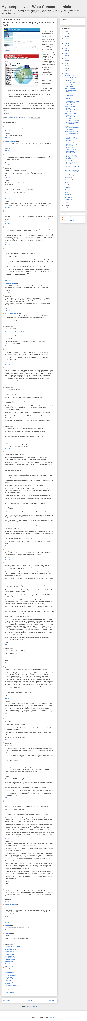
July (66, 185)
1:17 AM (7, 645)
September (68, 180)
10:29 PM (7, 345)
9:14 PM (7, 310)
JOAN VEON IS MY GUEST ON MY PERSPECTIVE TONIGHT (70, 116)
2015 (65, 56)
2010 (65, 68)
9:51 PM (7, 963)
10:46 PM (7, 384)
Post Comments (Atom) (33, 1006)
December (68, 75)
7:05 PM (7, 244)
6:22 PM (7, 207)
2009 (65, 70)
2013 (65, 61)
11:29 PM (7, 448)
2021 (65, 41)
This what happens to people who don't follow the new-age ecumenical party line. (26, 331)
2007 (65, 202)
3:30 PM (7, 150)
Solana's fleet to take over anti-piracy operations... (72, 167)
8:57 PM (7, 292)
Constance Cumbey (10, 141)
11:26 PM (7, 423)
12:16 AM (7, 559)
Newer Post (6, 1000)
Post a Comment (9, 992)
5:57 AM (7, 762)
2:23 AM (7, 715)
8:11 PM (7, 280)
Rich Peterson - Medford (11, 313)
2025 (65, 31)
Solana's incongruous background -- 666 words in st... (71, 157)
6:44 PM (7, 223)
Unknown (7, 925)
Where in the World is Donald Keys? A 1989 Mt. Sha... (71, 139)
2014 (65, 58)
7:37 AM (7, 797)
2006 (65, 205)
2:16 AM (7, 698)
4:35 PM (7, 198)
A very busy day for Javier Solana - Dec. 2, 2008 (72, 171)
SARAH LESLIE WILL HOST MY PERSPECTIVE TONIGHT (71, 109)
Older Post (52, 1000)
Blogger (52, 1017)
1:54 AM (7, 662)
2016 (65, 53)
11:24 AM (7, 930)
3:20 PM (7, 138)
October (67, 177)
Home (30, 1000)
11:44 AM (7, 941)
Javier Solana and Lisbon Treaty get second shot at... (72, 133)
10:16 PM (7, 323)
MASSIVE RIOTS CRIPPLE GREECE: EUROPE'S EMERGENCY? (71, 145)
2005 (65, 207)
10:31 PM (7, 364)
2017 (65, 51)
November (68, 175)
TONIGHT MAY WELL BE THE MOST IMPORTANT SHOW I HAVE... (72, 96)
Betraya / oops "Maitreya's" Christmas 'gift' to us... (72, 127)
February (68, 197)
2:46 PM (7, 130)
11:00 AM (7, 901)
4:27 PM (7, 177)
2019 (65, 46)
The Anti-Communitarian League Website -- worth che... (72, 102)
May (66, 190)
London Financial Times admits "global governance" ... (71, 84)
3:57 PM (7, 164)
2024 (65, 33)
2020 (65, 43)
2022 (65, 38)
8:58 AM (7, 885)
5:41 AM (7, 740)
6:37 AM (7, 773)
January (67, 199)
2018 (65, 48)
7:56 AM (7, 838)
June (66, 187)
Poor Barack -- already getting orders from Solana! (71, 162)
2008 (65, 73)
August (67, 182)
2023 (65, 36)
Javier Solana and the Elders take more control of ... (71, 90)
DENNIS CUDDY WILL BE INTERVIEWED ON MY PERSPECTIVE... (72, 151)
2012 (65, 63)
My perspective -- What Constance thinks (36, 7)
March (67, 194)
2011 (65, 66)
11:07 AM (7, 922)
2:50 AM (7, 989)
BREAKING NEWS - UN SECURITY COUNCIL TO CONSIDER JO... (72, 122)
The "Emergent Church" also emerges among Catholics (71, 79)
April (66, 192)
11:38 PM (7, 545)
